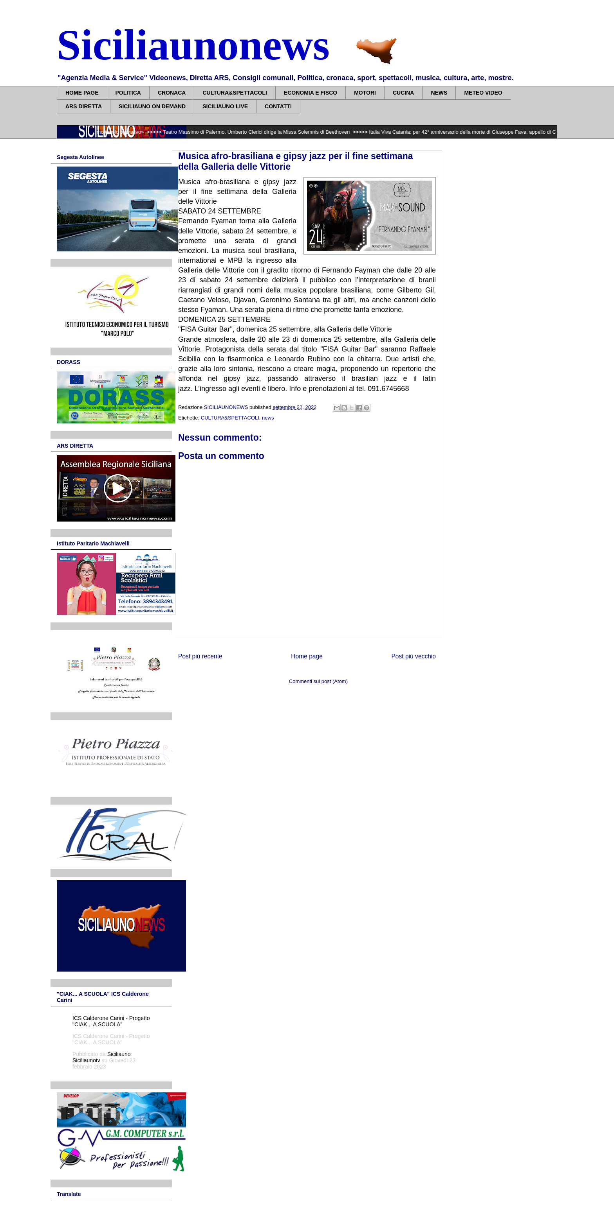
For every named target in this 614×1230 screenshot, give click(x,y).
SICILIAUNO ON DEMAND (152, 106)
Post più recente (200, 656)
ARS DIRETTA (83, 106)
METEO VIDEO (483, 93)
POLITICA (128, 93)
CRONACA (172, 93)
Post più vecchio (413, 656)
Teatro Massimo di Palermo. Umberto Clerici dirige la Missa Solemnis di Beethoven (264, 132)
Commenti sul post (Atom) (318, 681)
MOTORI (365, 93)
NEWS (439, 93)
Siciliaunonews (193, 45)
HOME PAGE (82, 93)
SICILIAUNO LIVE (225, 106)
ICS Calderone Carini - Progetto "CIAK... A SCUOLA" (111, 1021)
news (268, 418)
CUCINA (403, 93)
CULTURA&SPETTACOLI (234, 93)
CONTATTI (278, 106)
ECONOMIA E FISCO (310, 93)
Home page (307, 656)
